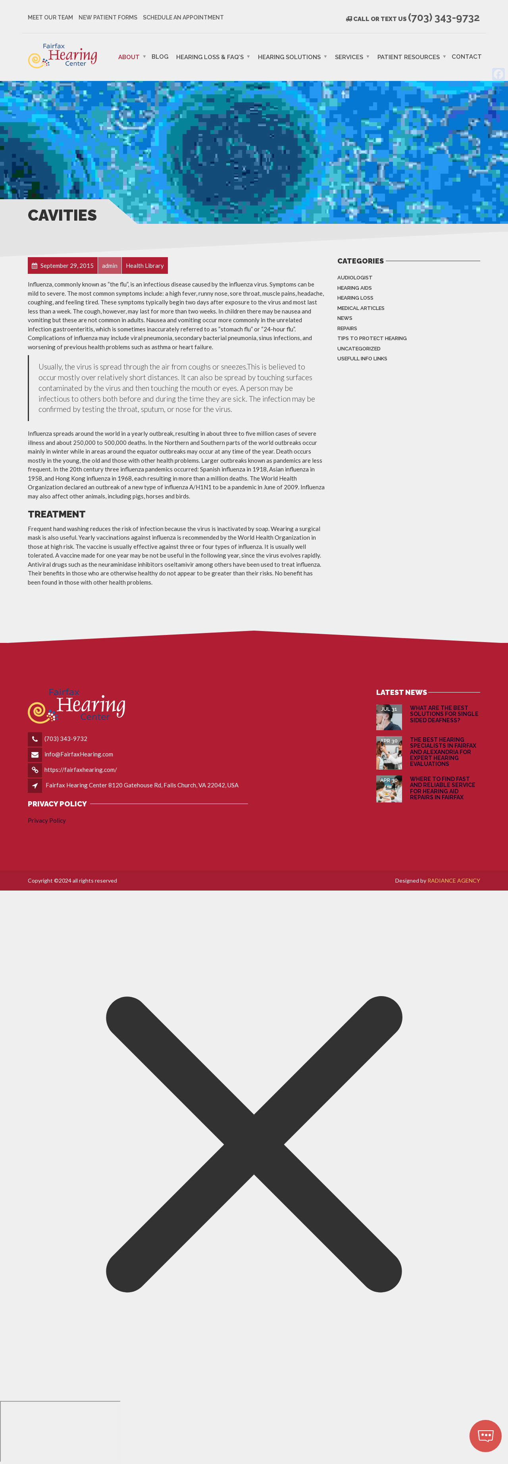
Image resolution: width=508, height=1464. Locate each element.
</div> (60, 1431)
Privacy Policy (47, 820)
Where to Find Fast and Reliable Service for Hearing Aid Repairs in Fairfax (442, 788)
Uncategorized (359, 349)
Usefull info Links (362, 359)
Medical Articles (361, 308)
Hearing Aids (354, 288)
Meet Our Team (50, 17)
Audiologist (355, 278)
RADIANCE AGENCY (453, 880)
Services (349, 56)
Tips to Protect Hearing (372, 338)
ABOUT (129, 56)
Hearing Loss (355, 298)
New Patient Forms (108, 17)
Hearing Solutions (289, 56)
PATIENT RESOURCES (408, 56)
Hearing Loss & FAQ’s (210, 56)
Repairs (347, 328)
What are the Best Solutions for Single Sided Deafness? (444, 714)
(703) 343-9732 (65, 738)
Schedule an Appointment (183, 17)
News (344, 318)
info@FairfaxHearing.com (78, 754)
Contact (467, 56)
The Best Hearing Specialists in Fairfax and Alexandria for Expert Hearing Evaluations (443, 752)
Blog (160, 56)
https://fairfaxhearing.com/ (80, 769)
